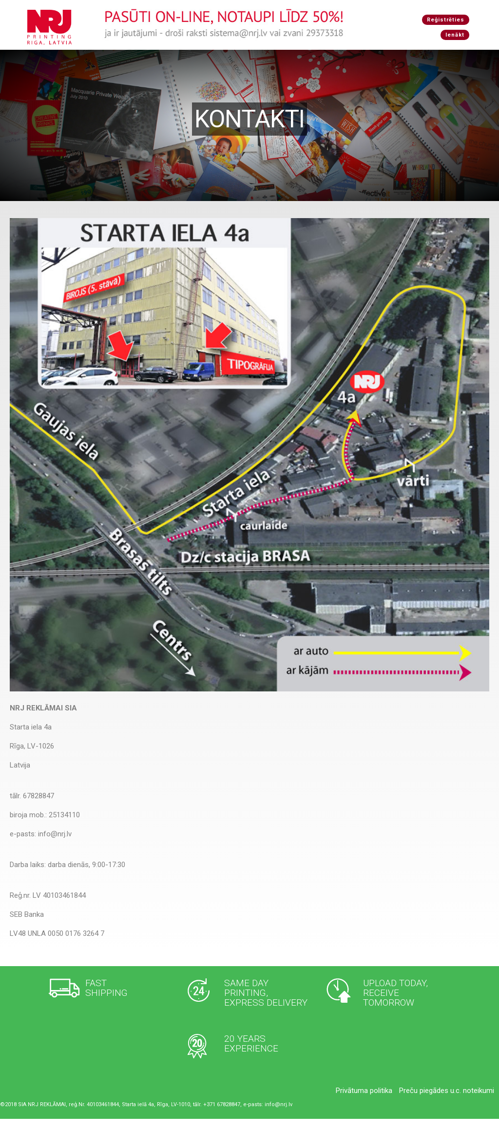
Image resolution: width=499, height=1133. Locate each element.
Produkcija (158, 57)
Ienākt (454, 35)
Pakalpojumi (204, 57)
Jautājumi (326, 57)
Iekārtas (245, 57)
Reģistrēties (445, 20)
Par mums (284, 57)
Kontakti (365, 57)
